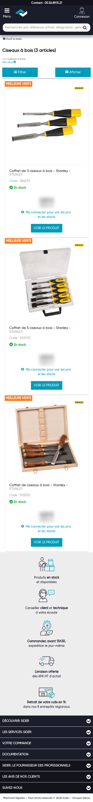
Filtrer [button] (20, 72)
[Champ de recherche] (46, 27)
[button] (46, 3)
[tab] (46, 721)
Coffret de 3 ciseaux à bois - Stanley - (40, 173)
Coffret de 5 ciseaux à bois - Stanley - (40, 330)
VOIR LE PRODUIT (46, 228)
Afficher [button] (73, 72)
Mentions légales (14, 797)
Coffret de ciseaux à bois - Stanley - (38, 487)
